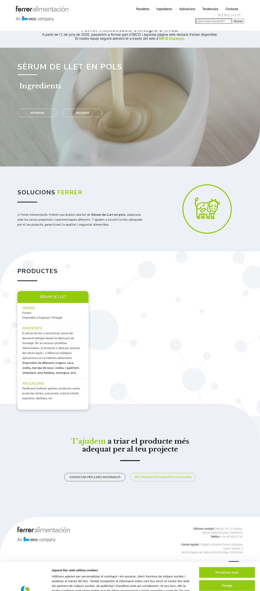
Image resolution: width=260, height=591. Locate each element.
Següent (82, 112)
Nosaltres (143, 9)
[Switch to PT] (239, 15)
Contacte (231, 9)
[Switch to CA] (232, 15)
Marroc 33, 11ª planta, (229, 528)
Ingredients (164, 9)
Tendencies (210, 9)
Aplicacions (187, 9)
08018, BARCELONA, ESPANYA (222, 532)
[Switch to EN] (225, 15)
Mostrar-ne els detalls (227, 583)
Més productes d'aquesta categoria (162, 477)
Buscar (238, 21)
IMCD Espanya (171, 39)
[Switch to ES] (219, 15)
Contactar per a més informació (95, 477)
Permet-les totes (227, 544)
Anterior (37, 112)
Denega (227, 557)
